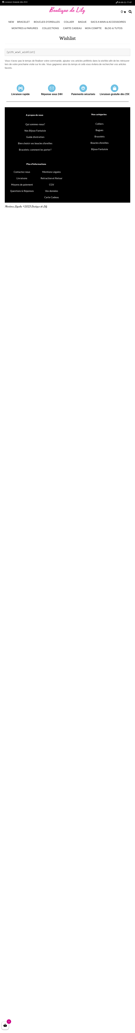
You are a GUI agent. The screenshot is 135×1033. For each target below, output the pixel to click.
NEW (11, 21)
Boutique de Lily (67, 10)
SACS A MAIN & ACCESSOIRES (108, 21)
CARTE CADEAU (72, 28)
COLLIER (69, 21)
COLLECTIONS (50, 28)
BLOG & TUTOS (113, 28)
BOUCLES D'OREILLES (47, 21)
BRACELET (23, 21)
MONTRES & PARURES (25, 28)
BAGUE (82, 21)
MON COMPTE (93, 28)
